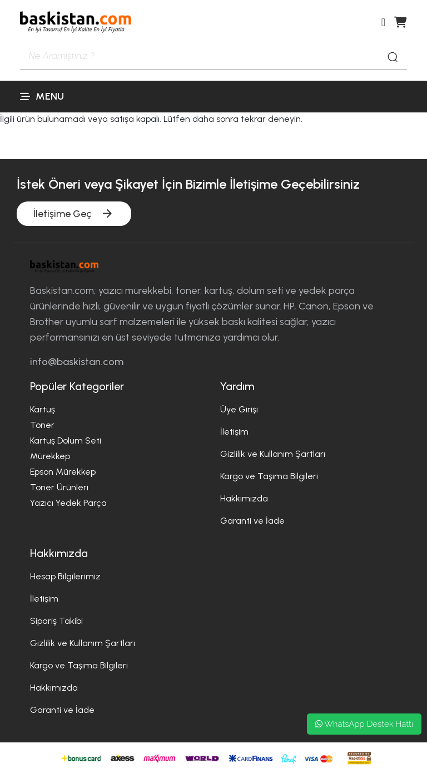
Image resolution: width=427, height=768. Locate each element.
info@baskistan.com (76, 362)
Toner (42, 425)
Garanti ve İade (252, 520)
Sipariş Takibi (56, 621)
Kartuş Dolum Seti (65, 440)
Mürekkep (50, 456)
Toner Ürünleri (59, 487)
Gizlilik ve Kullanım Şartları (272, 454)
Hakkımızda (244, 498)
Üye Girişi (239, 409)
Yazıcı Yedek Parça (68, 503)
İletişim (234, 431)
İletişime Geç (74, 213)
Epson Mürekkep (63, 471)
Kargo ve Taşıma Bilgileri (269, 476)
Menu (42, 96)
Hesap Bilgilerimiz (65, 576)
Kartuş (42, 409)
